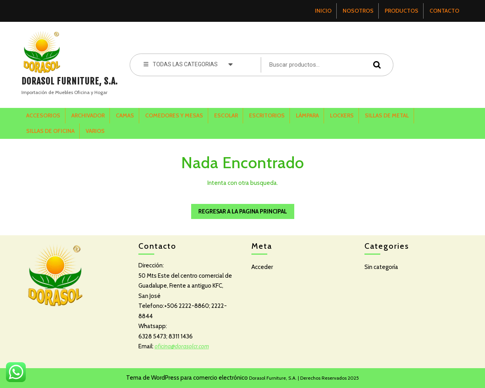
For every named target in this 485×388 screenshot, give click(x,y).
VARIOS (95, 130)
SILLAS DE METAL (387, 115)
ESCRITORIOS (267, 115)
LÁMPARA (307, 115)
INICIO (323, 10)
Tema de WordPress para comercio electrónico (187, 377)
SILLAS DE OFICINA (50, 130)
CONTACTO (444, 10)
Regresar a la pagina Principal (239, 209)
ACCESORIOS (43, 115)
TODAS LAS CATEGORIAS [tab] (188, 63)
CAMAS (125, 115)
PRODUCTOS (401, 10)
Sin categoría (381, 267)
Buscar (375, 64)
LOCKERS (342, 115)
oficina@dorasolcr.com (182, 346)
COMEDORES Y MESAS (174, 115)
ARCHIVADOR (88, 115)
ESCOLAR (226, 115)
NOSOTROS (358, 10)
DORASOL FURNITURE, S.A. (69, 81)
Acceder (262, 267)
